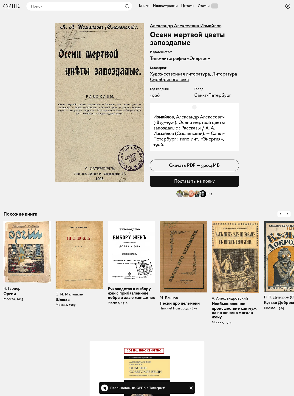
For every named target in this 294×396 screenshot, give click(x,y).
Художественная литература (180, 74)
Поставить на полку (194, 181)
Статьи (204, 6)
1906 (155, 95)
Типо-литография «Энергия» (180, 58)
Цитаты (187, 6)
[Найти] (126, 6)
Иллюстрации (165, 6)
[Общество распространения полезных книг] (11, 6)
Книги (144, 6)
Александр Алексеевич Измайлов (185, 25)
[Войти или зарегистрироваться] (288, 6)
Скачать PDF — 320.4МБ (194, 165)
